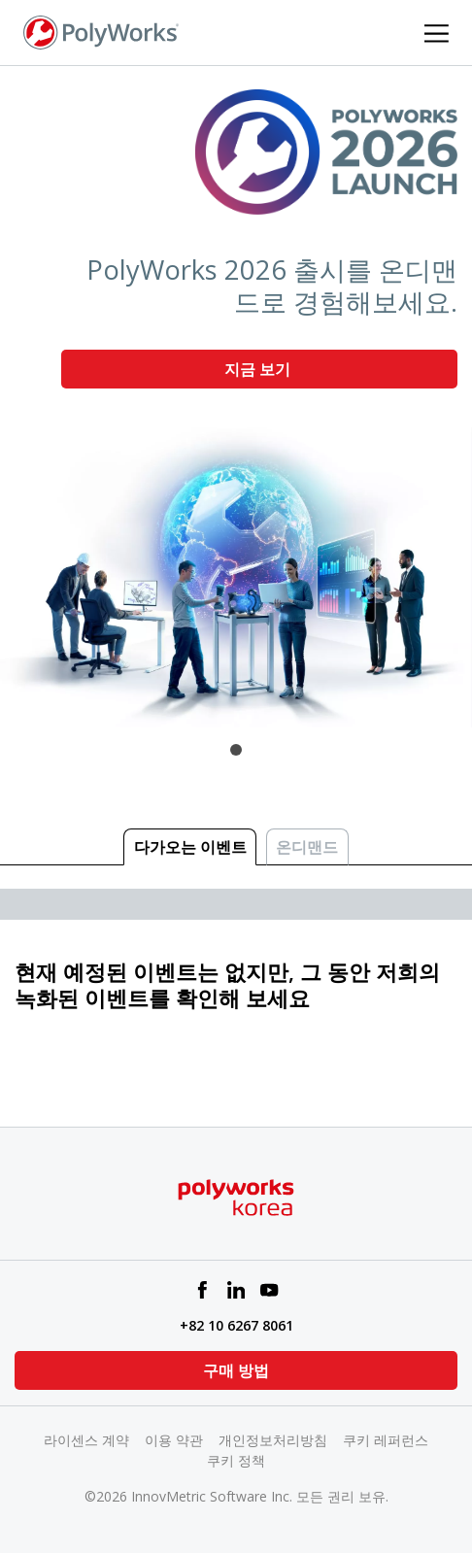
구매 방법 (236, 1370)
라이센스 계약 (86, 1440)
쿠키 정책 (236, 1460)
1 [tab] (236, 750)
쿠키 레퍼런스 (385, 1440)
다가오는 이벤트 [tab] (190, 847)
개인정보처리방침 (273, 1440)
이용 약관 (174, 1440)
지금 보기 (259, 369)
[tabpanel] (236, 396)
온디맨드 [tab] (307, 847)
